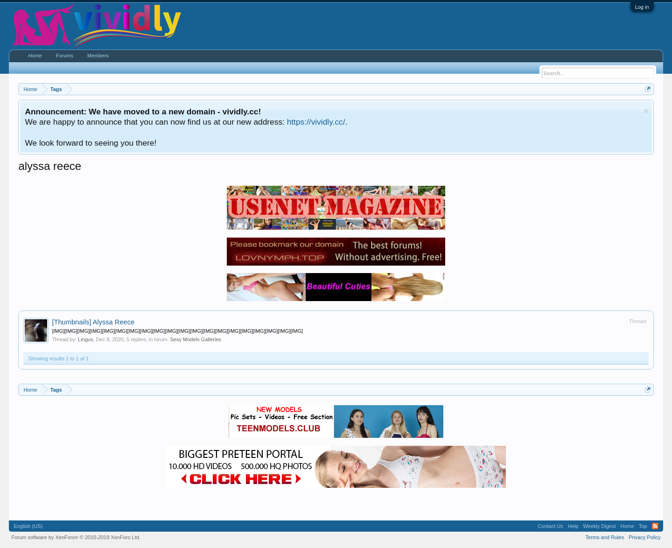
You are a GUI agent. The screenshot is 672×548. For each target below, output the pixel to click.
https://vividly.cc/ (316, 121)
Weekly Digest (599, 526)
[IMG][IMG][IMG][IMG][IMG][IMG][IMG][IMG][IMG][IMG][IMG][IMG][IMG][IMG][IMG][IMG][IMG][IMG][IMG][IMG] (177, 331)
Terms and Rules (605, 537)
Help (573, 526)
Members (98, 55)
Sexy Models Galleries (195, 339)
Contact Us (550, 526)
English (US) (28, 526)
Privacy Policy (644, 537)
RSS (655, 526)
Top (643, 526)
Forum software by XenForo (75, 537)
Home (35, 55)
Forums (64, 55)
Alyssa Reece (93, 322)
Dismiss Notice (646, 110)
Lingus (85, 339)
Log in (642, 7)
